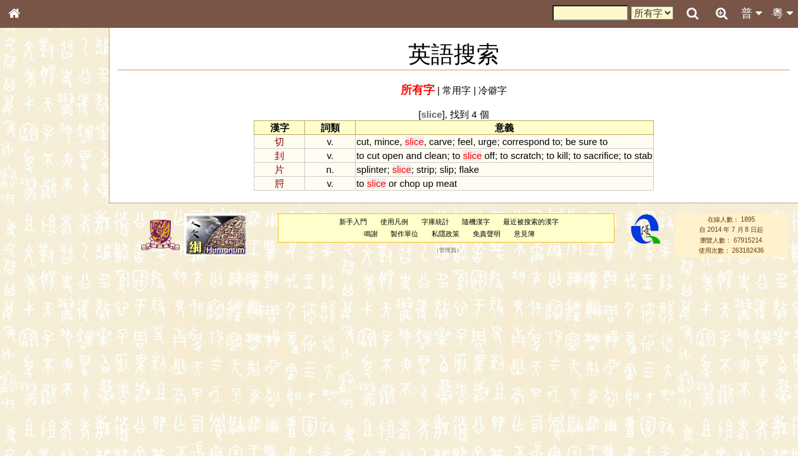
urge (487, 141)
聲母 (25, 333)
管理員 (447, 251)
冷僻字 (492, 90)
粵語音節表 (35, 248)
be (571, 141)
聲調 (60, 333)
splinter (371, 169)
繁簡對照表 (35, 423)
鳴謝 (371, 234)
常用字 (456, 90)
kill (562, 155)
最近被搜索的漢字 (531, 221)
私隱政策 (445, 234)
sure (587, 141)
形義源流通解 (38, 215)
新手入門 (353, 221)
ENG (56, 139)
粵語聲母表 (35, 259)
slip (447, 169)
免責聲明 (487, 234)
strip (425, 169)
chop (409, 183)
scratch (526, 155)
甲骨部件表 (35, 191)
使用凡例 (394, 221)
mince (387, 141)
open (392, 155)
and (413, 155)
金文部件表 (35, 204)
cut (362, 141)
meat (446, 183)
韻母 (43, 333)
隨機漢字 (476, 221)
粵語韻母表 (35, 271)
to (556, 141)
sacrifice (601, 155)
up (428, 183)
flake (469, 169)
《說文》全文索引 (46, 389)
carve (440, 141)
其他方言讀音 (38, 356)
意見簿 (524, 234)
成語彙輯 (31, 412)
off (490, 155)
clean (436, 155)
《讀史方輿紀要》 (46, 400)
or (393, 183)
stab (643, 155)
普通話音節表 (38, 344)
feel (465, 141)
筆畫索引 (31, 180)
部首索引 (31, 169)
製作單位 (404, 234)
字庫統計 (435, 221)
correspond (526, 141)
